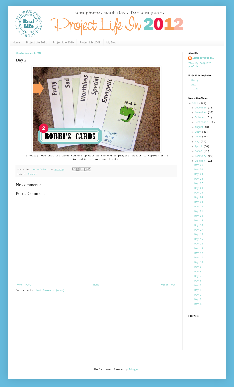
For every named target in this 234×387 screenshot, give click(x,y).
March (199, 151)
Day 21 (198, 211)
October (200, 117)
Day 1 (197, 304)
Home (16, 42)
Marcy (195, 80)
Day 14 (198, 243)
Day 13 (198, 248)
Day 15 (198, 239)
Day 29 (198, 174)
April (199, 146)
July (198, 132)
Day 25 (198, 193)
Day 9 (197, 267)
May (198, 141)
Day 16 (198, 234)
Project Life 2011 (36, 42)
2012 (195, 103)
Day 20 (198, 216)
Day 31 (198, 165)
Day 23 (198, 202)
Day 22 (198, 206)
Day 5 (197, 285)
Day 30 (198, 169)
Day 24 (198, 197)
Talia (195, 88)
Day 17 (198, 230)
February (201, 156)
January (32, 174)
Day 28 (198, 179)
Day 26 (198, 188)
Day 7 (197, 276)
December (201, 107)
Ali (193, 84)
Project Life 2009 (90, 42)
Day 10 (198, 262)
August (200, 127)
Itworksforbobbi (203, 58)
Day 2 (197, 299)
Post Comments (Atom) (50, 290)
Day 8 (197, 271)
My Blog (111, 42)
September (202, 122)
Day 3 (197, 295)
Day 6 (197, 281)
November (201, 112)
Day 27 (198, 183)
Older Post (168, 285)
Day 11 (198, 257)
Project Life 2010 (63, 42)
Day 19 (198, 220)
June (198, 136)
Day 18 (198, 225)
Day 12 (198, 253)
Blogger (134, 369)
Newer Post (24, 285)
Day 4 (197, 290)
